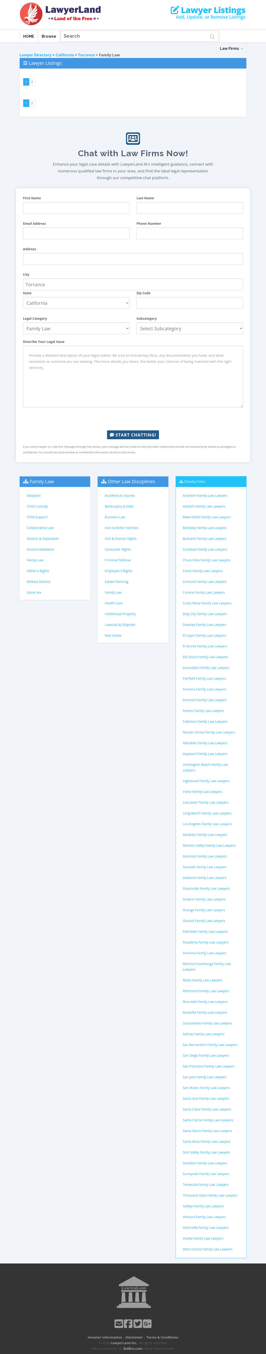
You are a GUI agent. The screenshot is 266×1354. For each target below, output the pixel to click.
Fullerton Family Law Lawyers (205, 721)
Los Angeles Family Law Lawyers (207, 824)
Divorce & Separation (43, 538)
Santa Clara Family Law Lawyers (207, 1109)
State (27, 293)
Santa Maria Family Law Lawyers (207, 1131)
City (26, 274)
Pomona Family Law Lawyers (205, 953)
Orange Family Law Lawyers (204, 910)
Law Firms (231, 48)
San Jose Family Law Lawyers (205, 1077)
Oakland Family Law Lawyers (205, 877)
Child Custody (37, 506)
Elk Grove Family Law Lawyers (205, 657)
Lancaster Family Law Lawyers (206, 802)
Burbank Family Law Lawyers (205, 538)
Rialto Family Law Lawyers (202, 980)
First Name (32, 198)
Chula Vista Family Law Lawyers (207, 560)
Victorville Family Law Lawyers (206, 1227)
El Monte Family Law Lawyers (205, 646)
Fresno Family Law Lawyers (203, 710)
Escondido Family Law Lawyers (206, 667)
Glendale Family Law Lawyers (205, 743)
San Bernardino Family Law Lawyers (210, 1044)
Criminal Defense (118, 560)
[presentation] (133, 419)
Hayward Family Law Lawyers (205, 753)
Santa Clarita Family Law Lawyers (208, 1120)
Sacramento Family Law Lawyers (207, 1023)
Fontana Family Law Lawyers (204, 689)
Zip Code (144, 293)
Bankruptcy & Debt (119, 506)
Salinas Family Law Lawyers (204, 1034)
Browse (49, 36)
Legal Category (35, 318)
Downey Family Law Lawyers (204, 624)
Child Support (37, 517)
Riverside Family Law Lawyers (205, 1001)
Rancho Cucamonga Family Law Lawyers (207, 967)
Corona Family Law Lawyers (204, 592)
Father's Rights (38, 571)
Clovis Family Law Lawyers (203, 571)
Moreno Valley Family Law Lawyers (209, 845)
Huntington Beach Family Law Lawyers (205, 767)
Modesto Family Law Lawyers (205, 834)
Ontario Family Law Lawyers (204, 899)
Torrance (86, 55)
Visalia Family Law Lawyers (203, 1238)
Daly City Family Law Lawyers (205, 614)
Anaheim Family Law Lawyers (205, 495)
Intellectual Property (120, 614)
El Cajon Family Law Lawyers (204, 635)
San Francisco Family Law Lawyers (209, 1066)
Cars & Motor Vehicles (121, 528)
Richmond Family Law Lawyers (206, 991)
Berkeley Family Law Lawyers (205, 528)
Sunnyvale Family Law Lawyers (206, 1174)
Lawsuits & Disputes (120, 624)
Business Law (115, 517)
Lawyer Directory (35, 55)
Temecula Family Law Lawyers (206, 1184)
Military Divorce (39, 581)
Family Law (42, 481)
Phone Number (149, 223)
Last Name (145, 198)
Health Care (114, 603)
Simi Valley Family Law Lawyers (206, 1152)
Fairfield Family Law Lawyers (204, 678)
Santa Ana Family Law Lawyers (206, 1098)
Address (29, 249)
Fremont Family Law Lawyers (205, 700)
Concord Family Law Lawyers (205, 581)
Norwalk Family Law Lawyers (204, 867)
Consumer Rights (118, 549)
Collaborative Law (40, 528)
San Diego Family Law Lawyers (206, 1055)
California (65, 55)
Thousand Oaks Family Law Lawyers (210, 1195)
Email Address (34, 223)
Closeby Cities (194, 481)
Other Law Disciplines (131, 481)
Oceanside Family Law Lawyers (206, 888)
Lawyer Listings (208, 10)
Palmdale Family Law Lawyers (205, 931)
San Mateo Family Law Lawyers (206, 1087)
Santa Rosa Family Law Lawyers (207, 1141)
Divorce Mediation (41, 549)
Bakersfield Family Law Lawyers (207, 517)
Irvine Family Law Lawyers (202, 791)
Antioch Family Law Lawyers (204, 506)
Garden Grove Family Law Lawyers (209, 732)
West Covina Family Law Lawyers (208, 1249)
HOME (28, 36)
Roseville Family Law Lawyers (205, 1012)
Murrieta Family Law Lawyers (205, 856)
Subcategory (147, 318)
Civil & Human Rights (121, 538)
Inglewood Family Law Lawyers (206, 781)
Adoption (34, 495)
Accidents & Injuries (120, 495)
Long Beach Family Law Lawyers (207, 813)
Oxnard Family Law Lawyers (204, 920)
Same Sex (34, 592)
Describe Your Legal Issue (43, 341)
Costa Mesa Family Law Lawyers (207, 603)
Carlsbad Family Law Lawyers (205, 549)
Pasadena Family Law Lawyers (206, 942)
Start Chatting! (133, 435)
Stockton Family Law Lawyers (205, 1163)
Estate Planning (116, 581)
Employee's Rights (118, 571)
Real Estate (113, 635)
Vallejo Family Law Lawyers (203, 1206)
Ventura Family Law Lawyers (204, 1217)
